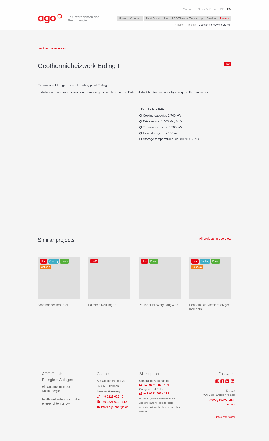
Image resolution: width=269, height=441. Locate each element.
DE (222, 9)
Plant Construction (156, 18)
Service (211, 18)
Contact (188, 9)
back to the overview (52, 48)
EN (229, 9)
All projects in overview (215, 238)
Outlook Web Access (224, 417)
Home (122, 18)
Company (136, 18)
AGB (232, 400)
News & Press (207, 9)
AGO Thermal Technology (187, 18)
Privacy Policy (218, 400)
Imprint (230, 404)
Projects (224, 18)
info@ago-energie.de (113, 407)
